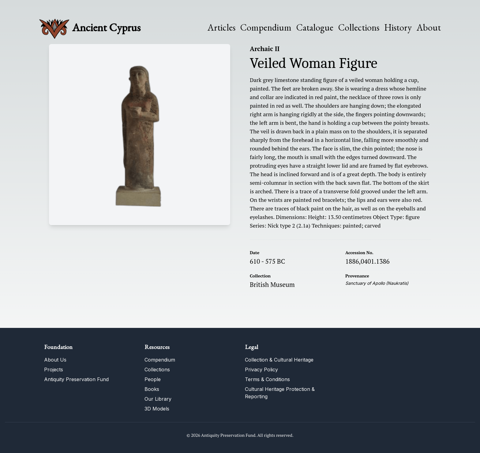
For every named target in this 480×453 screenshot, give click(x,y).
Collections (358, 27)
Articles (221, 27)
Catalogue (314, 27)
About (429, 27)
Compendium (265, 27)
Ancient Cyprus (106, 27)
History (398, 27)
